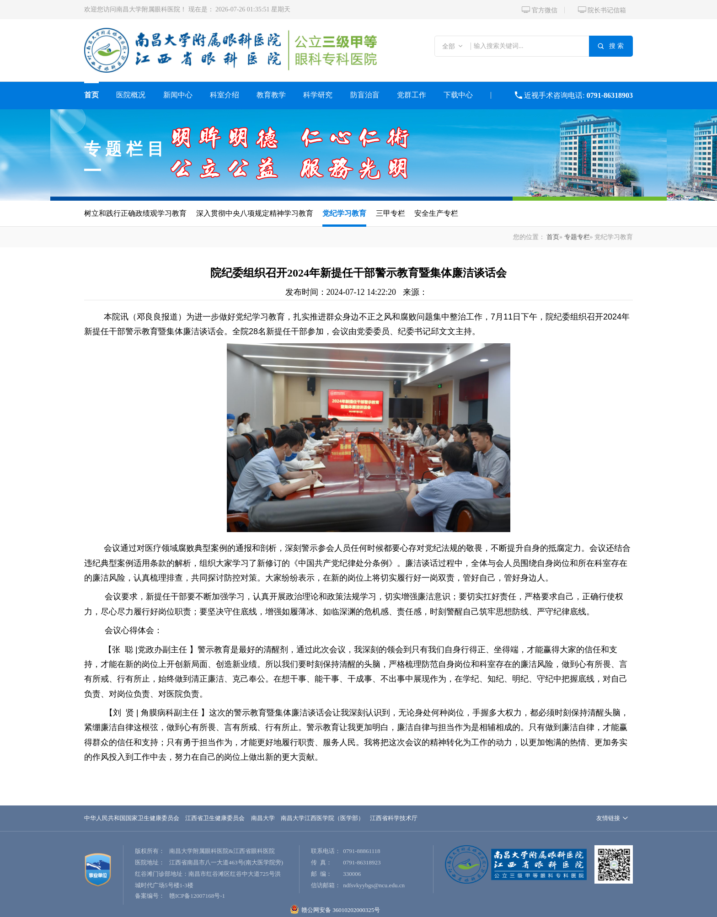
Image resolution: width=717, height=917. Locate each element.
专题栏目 (126, 149)
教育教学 (271, 95)
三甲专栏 (390, 213)
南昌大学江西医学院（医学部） (322, 818)
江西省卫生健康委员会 (215, 818)
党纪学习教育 (344, 213)
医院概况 (130, 95)
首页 (91, 95)
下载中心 (458, 95)
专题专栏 (577, 237)
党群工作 (411, 95)
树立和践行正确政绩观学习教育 (135, 213)
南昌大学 (263, 818)
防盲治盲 (365, 95)
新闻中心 (178, 95)
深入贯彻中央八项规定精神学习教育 (254, 213)
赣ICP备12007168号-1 (197, 895)
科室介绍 (224, 95)
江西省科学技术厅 (393, 818)
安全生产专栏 (436, 213)
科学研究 (317, 95)
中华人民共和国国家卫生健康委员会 (131, 818)
